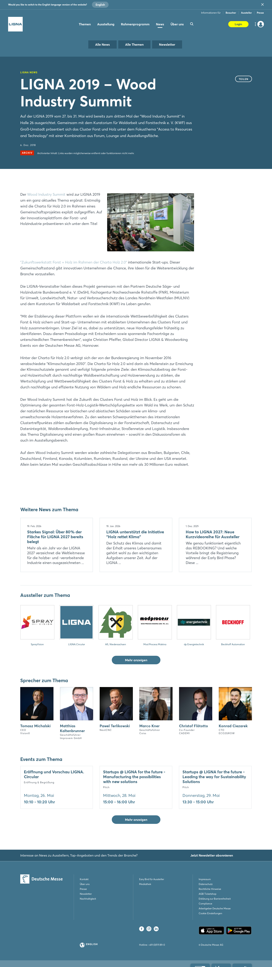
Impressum (205, 879)
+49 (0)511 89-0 (156, 944)
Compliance (205, 903)
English (100, 4)
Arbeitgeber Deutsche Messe (215, 908)
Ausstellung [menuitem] (105, 24)
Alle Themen (134, 44)
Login (238, 24)
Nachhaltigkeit (88, 898)
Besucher (231, 12)
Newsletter (167, 44)
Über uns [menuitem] (177, 24)
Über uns (85, 884)
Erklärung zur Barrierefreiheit (215, 898)
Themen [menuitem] (85, 24)
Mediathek (145, 884)
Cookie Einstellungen (210, 913)
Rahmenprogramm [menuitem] (135, 24)
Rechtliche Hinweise (210, 888)
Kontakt (84, 879)
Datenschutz (206, 884)
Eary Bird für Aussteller (151, 879)
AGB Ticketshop (207, 893)
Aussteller (246, 12)
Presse (260, 12)
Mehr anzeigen (136, 660)
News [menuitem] (160, 24)
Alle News (102, 44)
